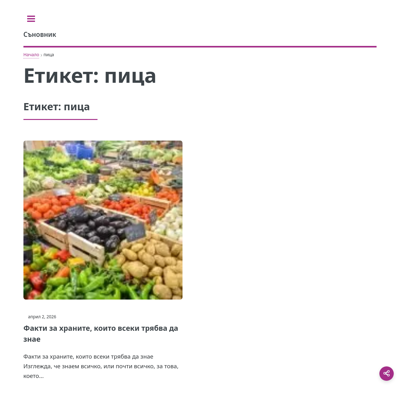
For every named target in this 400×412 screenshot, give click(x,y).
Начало (31, 54)
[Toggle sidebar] (31, 19)
